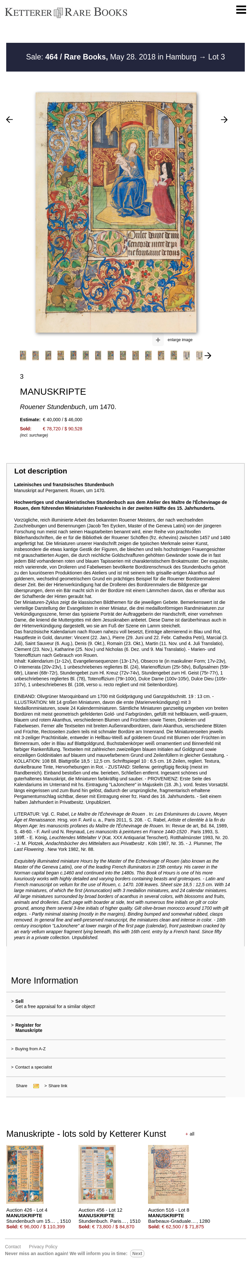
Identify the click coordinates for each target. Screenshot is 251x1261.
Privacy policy (43, 1246)
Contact (13, 1246)
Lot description (40, 471)
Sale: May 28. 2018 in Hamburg (112, 57)
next (137, 1253)
